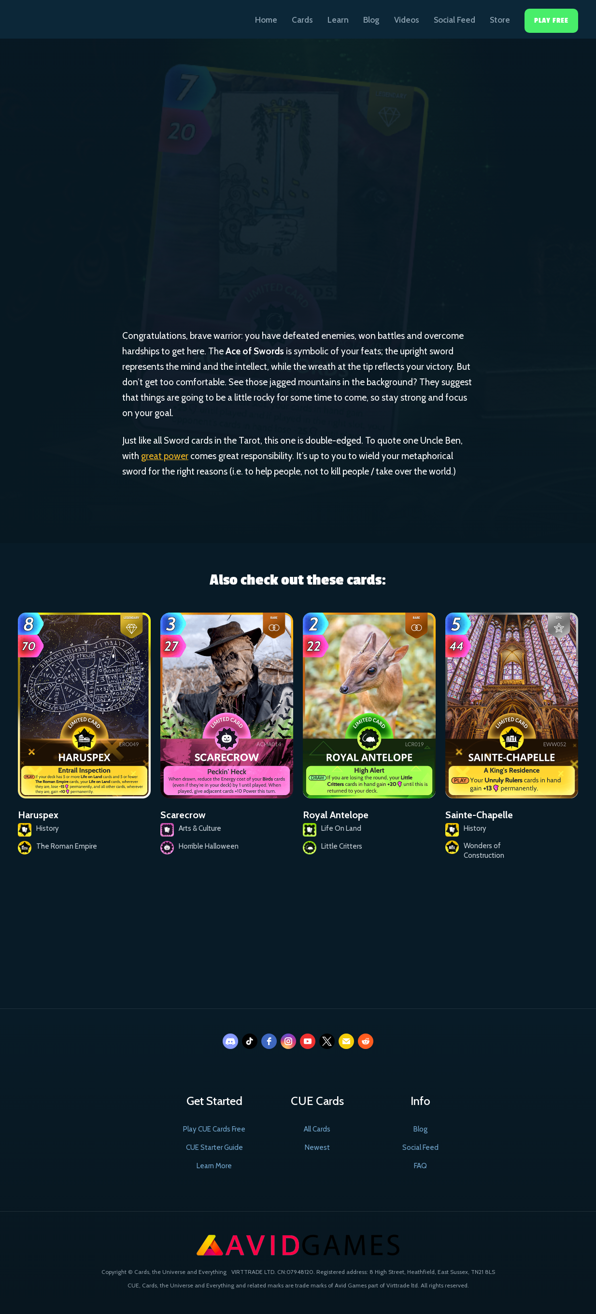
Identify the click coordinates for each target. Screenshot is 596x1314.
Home (266, 20)
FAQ (420, 1165)
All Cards (317, 1129)
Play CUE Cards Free (214, 1129)
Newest (317, 1147)
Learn (338, 20)
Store (500, 20)
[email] (346, 1041)
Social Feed (454, 20)
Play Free (551, 20)
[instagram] (288, 1041)
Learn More (214, 1165)
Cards (302, 20)
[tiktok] (249, 1041)
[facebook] (269, 1041)
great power (164, 455)
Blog (371, 20)
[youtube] (307, 1041)
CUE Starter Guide (214, 1147)
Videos (406, 20)
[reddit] (365, 1041)
